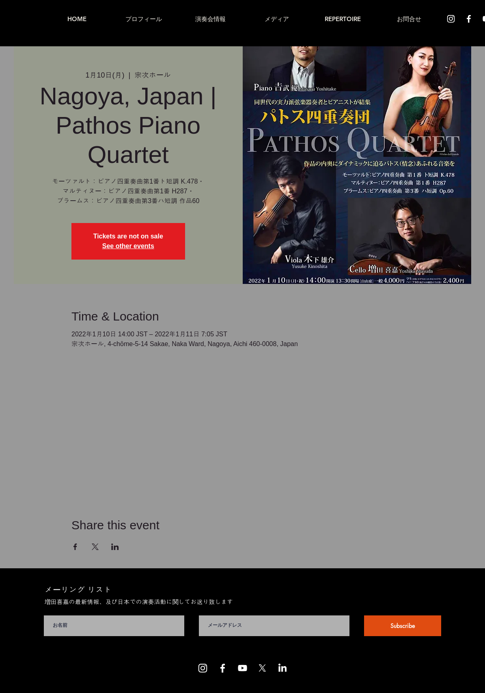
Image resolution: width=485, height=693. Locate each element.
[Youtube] (242, 668)
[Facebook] (468, 18)
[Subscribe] (402, 625)
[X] (262, 668)
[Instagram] (450, 18)
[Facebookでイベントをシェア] (75, 547)
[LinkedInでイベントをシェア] (115, 547)
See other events (128, 246)
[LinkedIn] (282, 668)
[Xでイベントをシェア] (95, 547)
